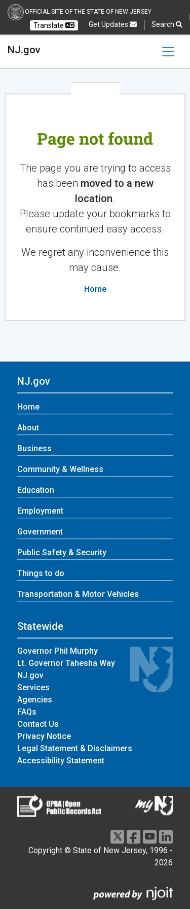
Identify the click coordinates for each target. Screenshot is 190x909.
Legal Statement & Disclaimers (74, 749)
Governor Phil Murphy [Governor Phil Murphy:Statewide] (57, 651)
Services (33, 688)
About (28, 428)
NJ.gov (24, 50)
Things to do (40, 574)
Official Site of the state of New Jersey (88, 11)
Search (166, 24)
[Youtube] (150, 837)
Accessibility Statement (60, 761)
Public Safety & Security (61, 553)
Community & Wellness (60, 470)
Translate (53, 25)
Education (35, 490)
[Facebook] (133, 837)
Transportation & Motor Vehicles (78, 594)
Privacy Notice (44, 737)
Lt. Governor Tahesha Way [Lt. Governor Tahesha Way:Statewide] (66, 663)
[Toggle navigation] (168, 52)
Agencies (34, 700)
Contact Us (38, 724)
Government (40, 532)
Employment (40, 511)
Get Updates (113, 24)
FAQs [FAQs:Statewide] (26, 712)
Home (95, 289)
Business (34, 449)
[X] (117, 837)
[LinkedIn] (166, 837)
